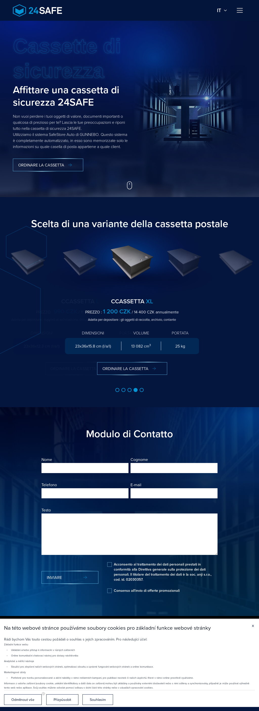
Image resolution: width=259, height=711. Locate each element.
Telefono (49, 484)
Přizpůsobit (62, 699)
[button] (117, 390)
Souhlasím (98, 699)
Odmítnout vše (22, 699)
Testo (46, 510)
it (222, 10)
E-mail (136, 484)
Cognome (139, 459)
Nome (46, 459)
